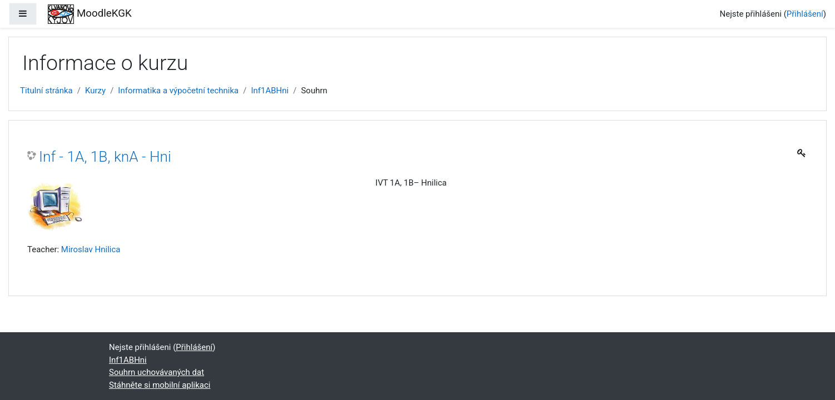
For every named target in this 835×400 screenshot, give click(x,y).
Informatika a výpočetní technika (178, 91)
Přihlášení (805, 14)
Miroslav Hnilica (91, 249)
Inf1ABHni (270, 91)
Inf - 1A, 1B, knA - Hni (105, 156)
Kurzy (95, 91)
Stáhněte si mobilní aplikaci (159, 385)
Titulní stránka (46, 91)
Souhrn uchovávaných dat (156, 372)
